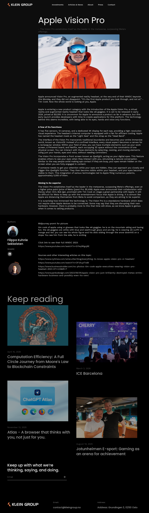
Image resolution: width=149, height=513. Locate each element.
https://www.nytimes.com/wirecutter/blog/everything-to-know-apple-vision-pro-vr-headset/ (86, 259)
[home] (15, 4)
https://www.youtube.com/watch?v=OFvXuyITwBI (63, 262)
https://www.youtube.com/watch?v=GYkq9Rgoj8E (63, 246)
